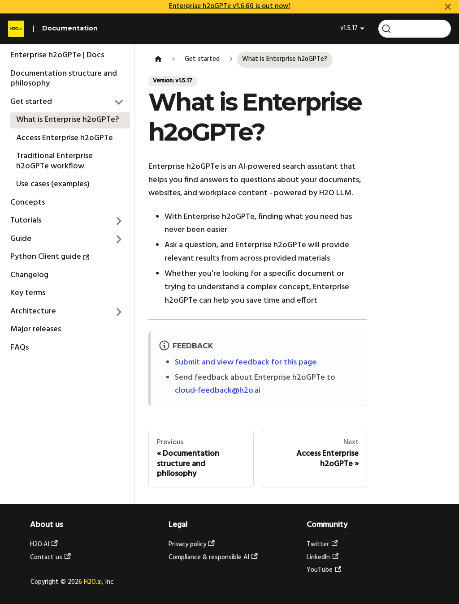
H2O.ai (93, 582)
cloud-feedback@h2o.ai (217, 390)
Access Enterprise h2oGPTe (64, 138)
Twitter (322, 545)
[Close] (448, 6)
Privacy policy (192, 545)
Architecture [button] (33, 311)
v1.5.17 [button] (349, 28)
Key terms (27, 293)
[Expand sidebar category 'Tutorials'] (119, 221)
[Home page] (158, 60)
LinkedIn (322, 558)
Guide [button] (20, 238)
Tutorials (25, 220)
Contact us (50, 558)
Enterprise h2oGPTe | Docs (57, 55)
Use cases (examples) (53, 184)
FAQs (19, 347)
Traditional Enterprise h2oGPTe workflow (54, 161)
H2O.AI (44, 545)
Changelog (29, 275)
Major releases (35, 329)
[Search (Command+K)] (414, 29)
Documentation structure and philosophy (63, 78)
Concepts (27, 202)
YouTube (324, 570)
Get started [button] (31, 101)
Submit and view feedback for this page (245, 362)
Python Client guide (50, 256)
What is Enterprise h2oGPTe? (67, 119)
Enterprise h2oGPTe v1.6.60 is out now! (229, 6)
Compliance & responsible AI (213, 558)
